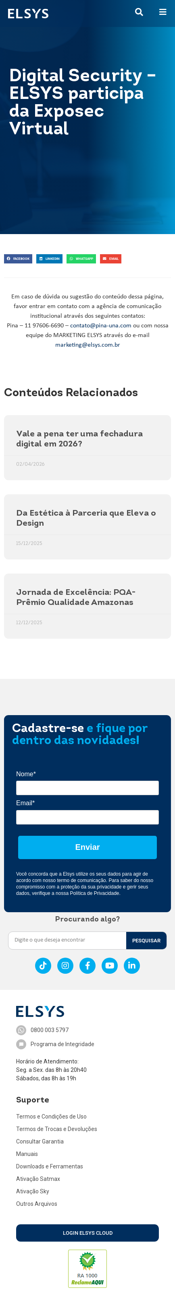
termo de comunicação (81, 880)
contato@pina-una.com (100, 326)
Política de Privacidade (94, 893)
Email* (25, 803)
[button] (18, 258)
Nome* (26, 774)
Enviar (87, 847)
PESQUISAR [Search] (146, 941)
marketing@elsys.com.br (87, 345)
